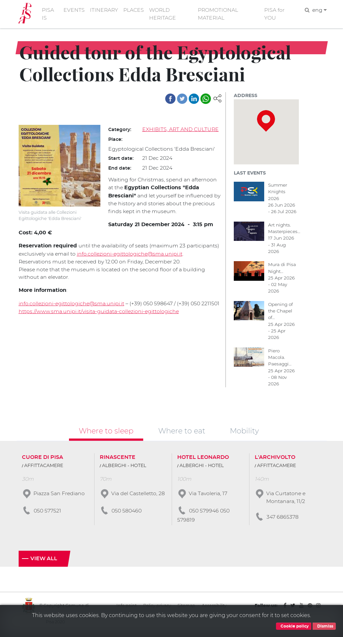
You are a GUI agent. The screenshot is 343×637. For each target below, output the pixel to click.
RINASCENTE (117, 458)
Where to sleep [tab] (106, 431)
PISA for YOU (275, 14)
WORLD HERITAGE (163, 14)
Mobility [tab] (244, 431)
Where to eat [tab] (181, 431)
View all (43, 560)
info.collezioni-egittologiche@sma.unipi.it (131, 253)
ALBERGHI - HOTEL (124, 466)
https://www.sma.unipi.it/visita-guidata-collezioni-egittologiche (99, 318)
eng (319, 10)
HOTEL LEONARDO (203, 458)
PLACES (134, 10)
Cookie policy (294, 626)
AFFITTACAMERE (43, 466)
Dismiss (324, 626)
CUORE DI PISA (42, 458)
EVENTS (73, 10)
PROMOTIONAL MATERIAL (218, 14)
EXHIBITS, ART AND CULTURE (180, 129)
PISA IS (48, 14)
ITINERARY (104, 10)
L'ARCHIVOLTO (275, 458)
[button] (217, 98)
